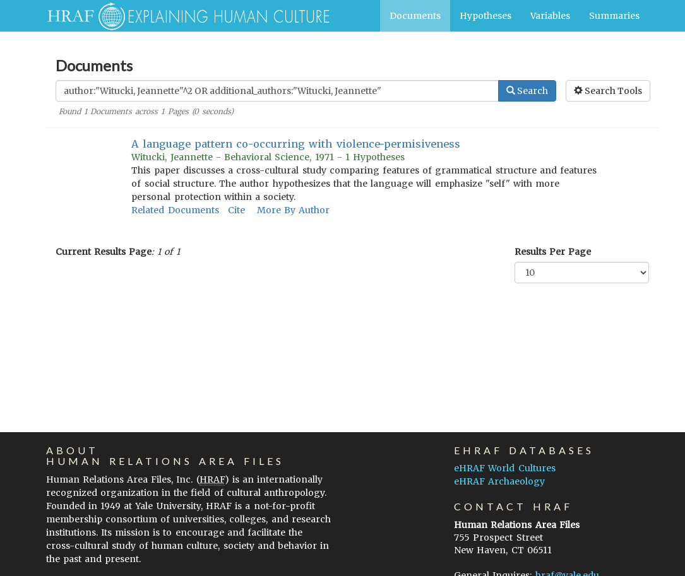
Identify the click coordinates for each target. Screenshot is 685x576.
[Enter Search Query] (277, 91)
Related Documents (174, 210)
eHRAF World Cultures (504, 468)
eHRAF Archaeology (499, 481)
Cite (236, 210)
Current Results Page (104, 251)
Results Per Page (553, 251)
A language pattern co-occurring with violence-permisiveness (295, 144)
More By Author (293, 210)
